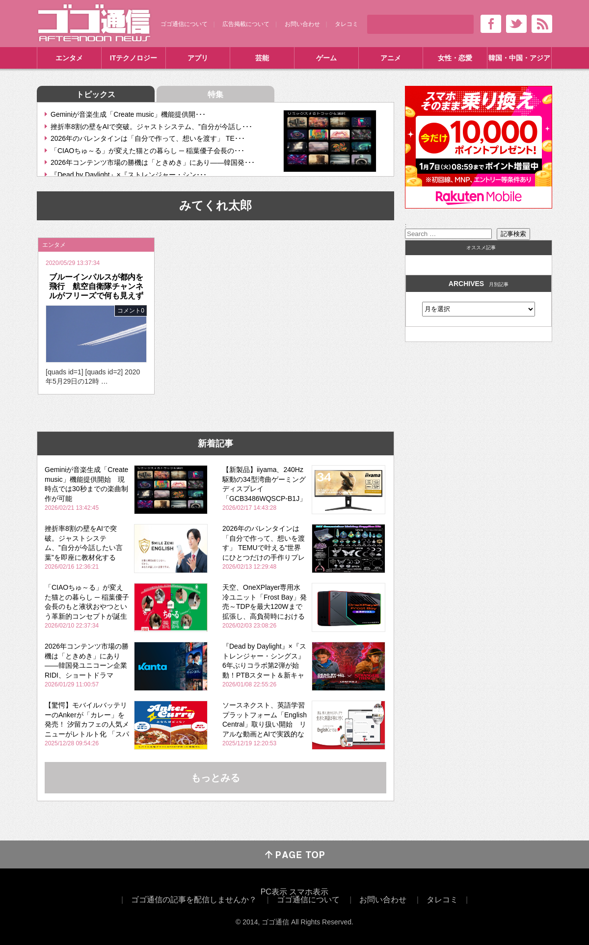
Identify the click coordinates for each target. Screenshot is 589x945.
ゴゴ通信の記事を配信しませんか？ (194, 899)
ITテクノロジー (133, 58)
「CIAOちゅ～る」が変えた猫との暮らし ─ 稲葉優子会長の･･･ (147, 151)
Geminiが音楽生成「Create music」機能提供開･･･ (128, 114)
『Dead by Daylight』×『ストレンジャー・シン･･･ (129, 175)
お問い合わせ (302, 24)
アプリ (197, 58)
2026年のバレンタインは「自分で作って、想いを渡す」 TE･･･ (148, 138)
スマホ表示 (308, 892)
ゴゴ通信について (184, 24)
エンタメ (69, 58)
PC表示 (274, 892)
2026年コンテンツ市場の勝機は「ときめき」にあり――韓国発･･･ (153, 162)
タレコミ (346, 24)
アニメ (390, 58)
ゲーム (326, 58)
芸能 (262, 58)
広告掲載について (245, 24)
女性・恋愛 (455, 58)
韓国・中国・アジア (519, 58)
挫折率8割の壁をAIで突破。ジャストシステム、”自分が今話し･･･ (151, 127)
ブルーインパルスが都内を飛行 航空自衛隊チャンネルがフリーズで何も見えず (96, 286)
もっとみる (215, 777)
